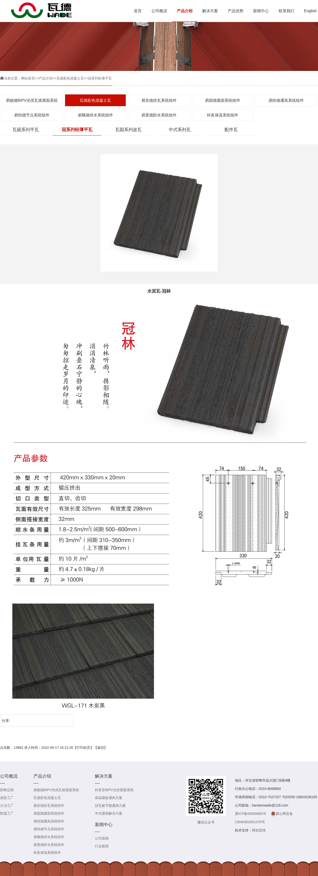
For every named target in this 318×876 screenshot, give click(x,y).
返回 (100, 748)
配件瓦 (231, 129)
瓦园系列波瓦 (128, 129)
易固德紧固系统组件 (222, 100)
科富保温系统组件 (222, 115)
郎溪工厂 (7, 813)
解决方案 (210, 11)
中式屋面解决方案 (108, 813)
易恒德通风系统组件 (286, 100)
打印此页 (83, 748)
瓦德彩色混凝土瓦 (70, 78)
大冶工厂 (7, 806)
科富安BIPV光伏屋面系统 (114, 790)
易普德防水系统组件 (159, 115)
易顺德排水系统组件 (95, 115)
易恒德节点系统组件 (31, 115)
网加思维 (259, 830)
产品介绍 (185, 11)
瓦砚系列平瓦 (25, 129)
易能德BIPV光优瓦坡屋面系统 (32, 100)
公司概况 (159, 11)
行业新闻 (102, 846)
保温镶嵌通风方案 (108, 798)
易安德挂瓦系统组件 (159, 100)
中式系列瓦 (180, 129)
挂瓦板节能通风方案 (110, 806)
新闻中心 (261, 11)
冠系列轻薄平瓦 (100, 78)
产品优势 (235, 11)
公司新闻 (102, 838)
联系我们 (286, 11)
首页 (138, 11)
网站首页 (28, 78)
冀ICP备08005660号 (250, 814)
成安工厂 (7, 798)
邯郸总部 (7, 790)
